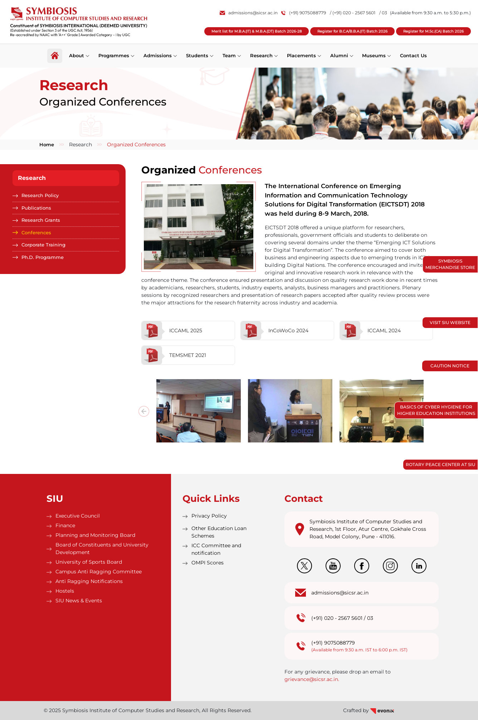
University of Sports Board (88, 562)
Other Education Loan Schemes (219, 532)
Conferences (36, 232)
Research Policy (40, 195)
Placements (301, 55)
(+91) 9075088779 (304, 12)
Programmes (113, 55)
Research (261, 55)
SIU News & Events (78, 600)
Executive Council (77, 516)
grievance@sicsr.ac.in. (311, 679)
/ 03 (383, 12)
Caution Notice (449, 365)
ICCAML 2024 (370, 330)
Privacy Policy (209, 516)
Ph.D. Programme (42, 257)
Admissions (157, 55)
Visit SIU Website (450, 322)
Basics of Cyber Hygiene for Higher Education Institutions (436, 410)
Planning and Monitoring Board (95, 535)
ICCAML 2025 (172, 330)
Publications (36, 208)
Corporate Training (43, 245)
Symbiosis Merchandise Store (450, 264)
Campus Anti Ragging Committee (98, 571)
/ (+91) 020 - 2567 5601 (352, 12)
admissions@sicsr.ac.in (249, 12)
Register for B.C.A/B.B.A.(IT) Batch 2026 (352, 31)
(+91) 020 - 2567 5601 (336, 618)
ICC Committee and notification (216, 549)
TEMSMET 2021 (174, 355)
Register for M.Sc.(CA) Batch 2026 (433, 31)
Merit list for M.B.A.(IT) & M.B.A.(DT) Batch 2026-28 (256, 31)
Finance (65, 525)
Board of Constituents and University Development (101, 548)
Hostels (64, 591)
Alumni (339, 55)
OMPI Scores (207, 562)
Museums (374, 55)
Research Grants (40, 220)
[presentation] (143, 411)
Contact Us (413, 55)
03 (370, 618)
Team (229, 55)
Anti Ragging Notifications (89, 581)
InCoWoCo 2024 (274, 330)
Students (197, 55)
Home (46, 144)
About (76, 55)
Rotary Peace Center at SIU (440, 464)
